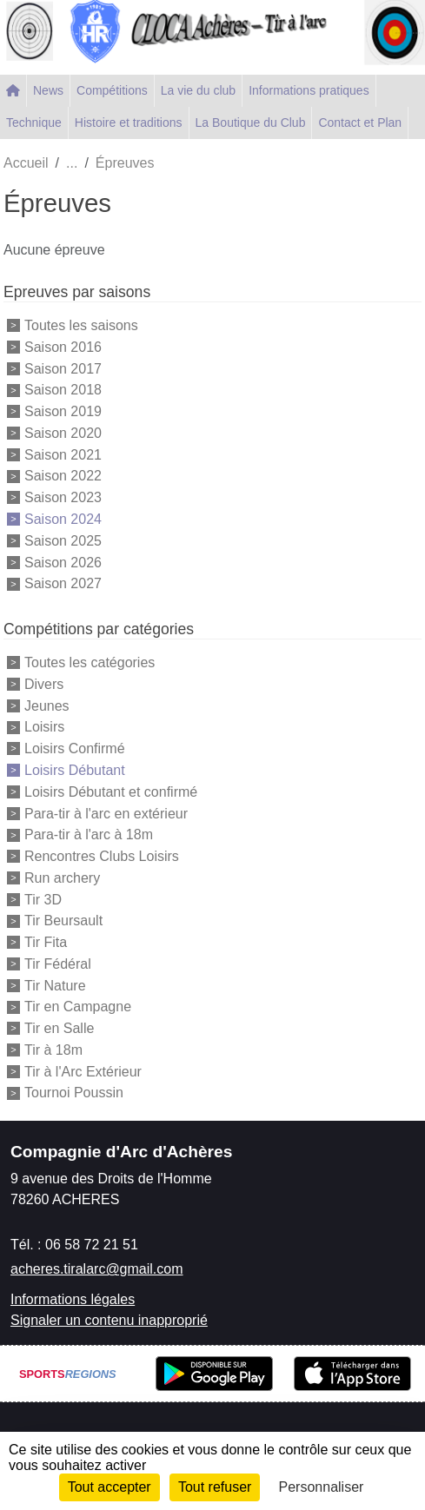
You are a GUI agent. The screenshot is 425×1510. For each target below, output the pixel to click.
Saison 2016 (63, 347)
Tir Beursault (63, 920)
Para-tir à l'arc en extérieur (106, 812)
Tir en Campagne (77, 1006)
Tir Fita (45, 942)
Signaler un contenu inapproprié (109, 1320)
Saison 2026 (63, 561)
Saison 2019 (63, 411)
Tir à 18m (53, 1050)
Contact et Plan (360, 122)
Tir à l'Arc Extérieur (83, 1070)
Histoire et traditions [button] (129, 122)
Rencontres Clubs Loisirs (101, 856)
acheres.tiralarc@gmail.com (96, 1269)
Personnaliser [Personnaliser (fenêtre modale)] (321, 1487)
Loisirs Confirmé (74, 748)
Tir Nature (55, 984)
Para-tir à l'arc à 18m (88, 834)
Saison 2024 (63, 519)
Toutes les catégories (89, 662)
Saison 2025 (63, 540)
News (48, 90)
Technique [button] (34, 122)
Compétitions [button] (112, 90)
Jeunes (47, 705)
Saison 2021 (63, 454)
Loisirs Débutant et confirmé (110, 792)
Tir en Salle (59, 1028)
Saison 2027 (63, 583)
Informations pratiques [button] (309, 90)
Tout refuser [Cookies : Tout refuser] (214, 1487)
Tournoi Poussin (73, 1092)
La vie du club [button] (198, 90)
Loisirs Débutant (74, 770)
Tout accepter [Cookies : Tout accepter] (109, 1487)
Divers (43, 684)
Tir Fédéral (57, 964)
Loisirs (44, 726)
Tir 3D (43, 898)
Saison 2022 (63, 475)
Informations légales (72, 1299)
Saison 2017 (63, 368)
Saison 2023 (63, 497)
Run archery (62, 878)
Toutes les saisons (81, 325)
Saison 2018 (63, 389)
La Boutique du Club (251, 122)
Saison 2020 (63, 433)
